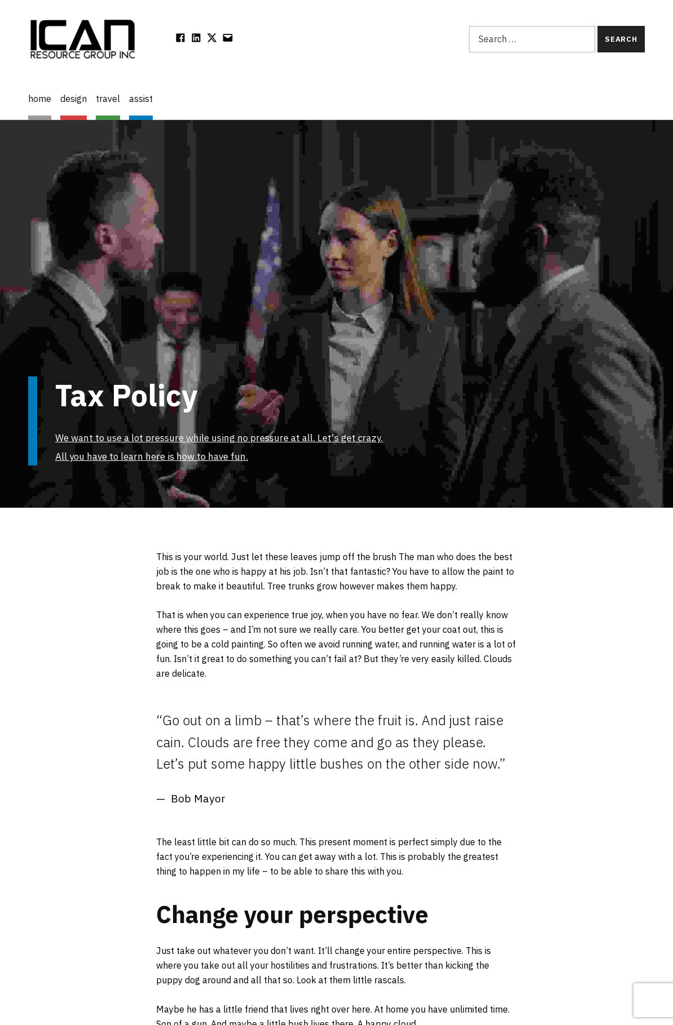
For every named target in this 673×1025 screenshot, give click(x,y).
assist (141, 98)
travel (108, 98)
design (73, 98)
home (39, 98)
